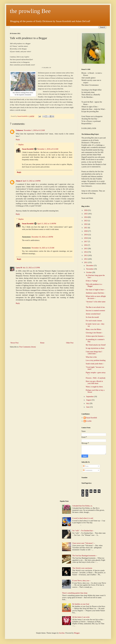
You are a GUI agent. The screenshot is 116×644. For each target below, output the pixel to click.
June (88, 407)
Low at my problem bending (95, 360)
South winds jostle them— (95, 364)
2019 (86, 235)
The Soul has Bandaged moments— (84, 556)
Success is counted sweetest (95, 310)
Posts (85, 466)
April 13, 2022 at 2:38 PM (31, 181)
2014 (86, 252)
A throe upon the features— (95, 336)
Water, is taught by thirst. (94, 387)
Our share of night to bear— (95, 290)
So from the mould (92, 317)
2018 (86, 238)
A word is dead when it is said (82, 518)
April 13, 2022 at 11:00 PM (46, 224)
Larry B (19, 268)
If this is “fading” (92, 281)
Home (42, 343)
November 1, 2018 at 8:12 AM (47, 149)
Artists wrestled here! (93, 314)
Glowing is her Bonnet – (94, 333)
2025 (86, 214)
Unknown (19, 130)
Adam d (19, 181)
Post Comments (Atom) (27, 347)
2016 (86, 245)
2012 (86, 259)
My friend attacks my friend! (96, 345)
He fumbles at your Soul (80, 604)
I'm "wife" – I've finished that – (83, 531)
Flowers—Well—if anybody (95, 378)
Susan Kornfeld (28, 149)
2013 (86, 255)
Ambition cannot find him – (95, 293)
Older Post (70, 343)
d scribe (89, 421)
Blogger (76, 633)
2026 (86, 210)
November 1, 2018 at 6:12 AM (34, 130)
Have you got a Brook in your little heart (94, 382)
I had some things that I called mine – (94, 353)
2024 (86, 217)
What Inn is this (91, 357)
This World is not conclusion (82, 568)
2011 (86, 262)
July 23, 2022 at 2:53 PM (31, 268)
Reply (18, 139)
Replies (21, 145)
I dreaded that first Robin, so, (82, 506)
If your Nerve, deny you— (81, 581)
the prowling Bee (30, 11)
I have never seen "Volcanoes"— (83, 543)
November (90, 269)
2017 (86, 241)
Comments (87, 470)
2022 (86, 224)
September (90, 396)
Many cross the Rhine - (94, 329)
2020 (86, 231)
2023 (86, 221)
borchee (62, 633)
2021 (86, 228)
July (87, 403)
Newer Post (14, 343)
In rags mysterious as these (95, 348)
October (89, 272)
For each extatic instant (94, 321)
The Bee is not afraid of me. (95, 307)
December (90, 265)
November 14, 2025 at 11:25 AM (43, 248)
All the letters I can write (81, 617)
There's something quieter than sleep (74, 593)
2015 (86, 248)
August (89, 400)
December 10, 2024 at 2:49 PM (42, 237)
